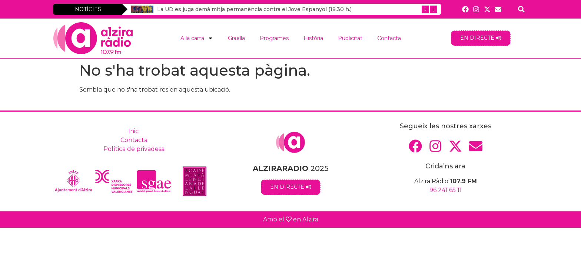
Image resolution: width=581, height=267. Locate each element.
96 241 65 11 (445, 190)
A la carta (196, 38)
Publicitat (350, 38)
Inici (134, 131)
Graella (236, 38)
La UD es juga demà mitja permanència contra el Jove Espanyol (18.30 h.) (254, 9)
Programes (274, 38)
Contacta (389, 38)
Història (313, 38)
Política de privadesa (134, 148)
